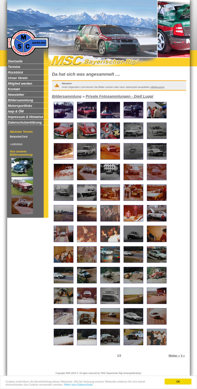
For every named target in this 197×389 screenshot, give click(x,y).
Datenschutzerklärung (88, 367)
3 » (183, 355)
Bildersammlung (66, 96)
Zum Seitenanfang (139, 367)
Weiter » (174, 355)
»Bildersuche (157, 87)
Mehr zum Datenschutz (78, 385)
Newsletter (120, 367)
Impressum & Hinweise (60, 367)
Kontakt (107, 367)
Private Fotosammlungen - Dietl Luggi (119, 96)
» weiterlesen (16, 144)
